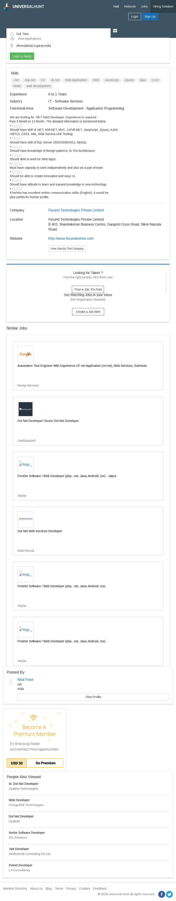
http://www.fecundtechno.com (71, 238)
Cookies (84, 888)
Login (134, 16)
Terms (59, 888)
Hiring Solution (163, 6)
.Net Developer (19, 849)
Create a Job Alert (88, 311)
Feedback (99, 888)
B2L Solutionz (18, 837)
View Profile (93, 697)
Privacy (71, 888)
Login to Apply (22, 56)
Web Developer (19, 800)
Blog (49, 888)
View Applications (25, 38)
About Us (36, 888)
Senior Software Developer (27, 832)
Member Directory (15, 888)
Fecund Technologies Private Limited (76, 210)
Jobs (144, 6)
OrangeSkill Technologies (26, 805)
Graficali (14, 821)
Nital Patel (25, 679)
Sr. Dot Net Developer (23, 783)
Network (130, 6)
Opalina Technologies (23, 788)
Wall (116, 6)
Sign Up (150, 16)
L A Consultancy (19, 870)
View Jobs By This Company (67, 248)
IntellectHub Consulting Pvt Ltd (29, 854)
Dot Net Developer (21, 816)
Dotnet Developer (21, 865)
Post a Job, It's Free (88, 289)
